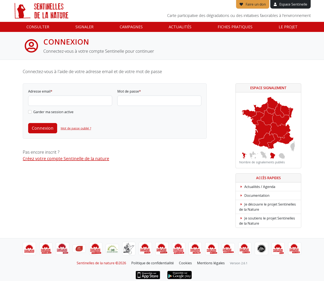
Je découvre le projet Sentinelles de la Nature (267, 207)
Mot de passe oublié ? (76, 128)
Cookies (185, 263)
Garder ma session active (53, 112)
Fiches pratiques (235, 26)
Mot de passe (128, 91)
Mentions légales (211, 263)
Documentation (254, 195)
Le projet (288, 26)
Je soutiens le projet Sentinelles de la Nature (267, 221)
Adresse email (39, 91)
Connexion (42, 128)
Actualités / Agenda (257, 186)
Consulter (37, 26)
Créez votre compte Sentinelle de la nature (66, 158)
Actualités (180, 26)
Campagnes (131, 26)
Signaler (84, 26)
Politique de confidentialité (152, 263)
